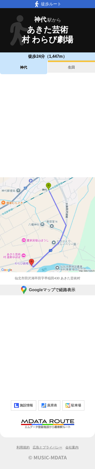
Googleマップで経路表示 (47, 290)
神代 (23, 67)
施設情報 (23, 405)
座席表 (49, 405)
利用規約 (23, 447)
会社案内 (72, 447)
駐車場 (73, 405)
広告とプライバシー (47, 447)
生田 (71, 67)
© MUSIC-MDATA (47, 457)
